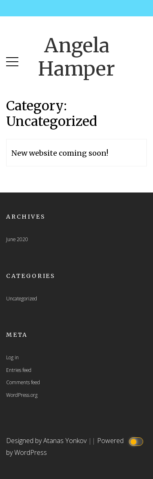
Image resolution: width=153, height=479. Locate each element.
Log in (12, 357)
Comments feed (23, 382)
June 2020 (17, 239)
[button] (12, 60)
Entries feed (18, 370)
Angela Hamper (76, 57)
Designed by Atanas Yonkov (47, 440)
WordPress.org (22, 395)
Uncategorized (21, 298)
